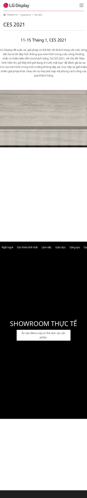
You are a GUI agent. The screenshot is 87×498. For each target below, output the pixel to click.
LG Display (17, 5)
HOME (4, 14)
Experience (26, 14)
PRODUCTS (12, 14)
